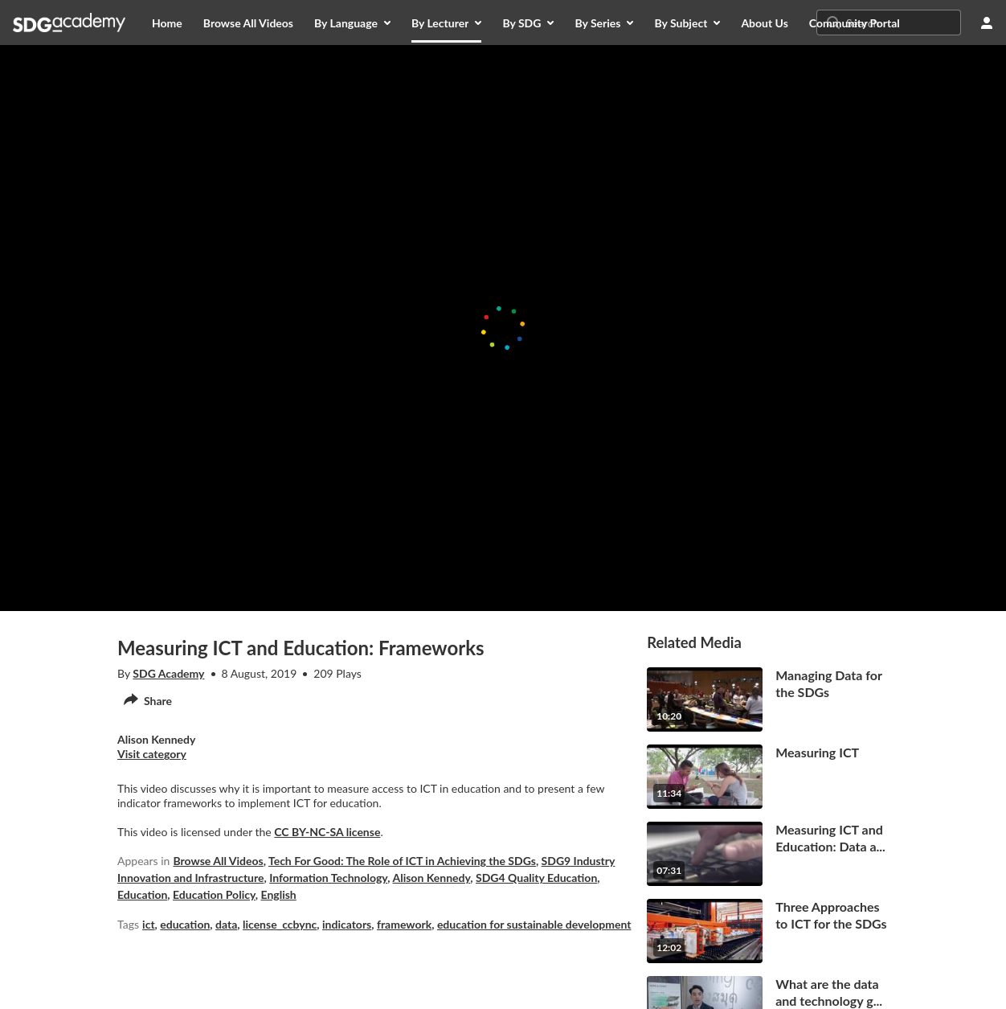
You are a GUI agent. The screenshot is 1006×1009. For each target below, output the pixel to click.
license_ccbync (280, 924)
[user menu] (987, 22)
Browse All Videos (218, 860)
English (278, 894)
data (226, 924)
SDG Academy (168, 673)
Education (142, 894)
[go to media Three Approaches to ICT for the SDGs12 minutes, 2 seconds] (768, 931)
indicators (346, 924)
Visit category (151, 754)
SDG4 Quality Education (536, 877)
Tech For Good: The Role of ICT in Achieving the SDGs (402, 860)
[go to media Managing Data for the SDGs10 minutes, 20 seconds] (768, 699)
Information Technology (328, 877)
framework (404, 924)
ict (148, 924)
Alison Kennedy (431, 877)
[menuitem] (167, 22)
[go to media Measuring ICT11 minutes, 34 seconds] (768, 776)
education (185, 924)
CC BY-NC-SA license (327, 832)
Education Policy (214, 894)
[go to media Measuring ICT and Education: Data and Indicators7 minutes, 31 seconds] (768, 854)
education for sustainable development (534, 924)
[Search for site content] (901, 22)
